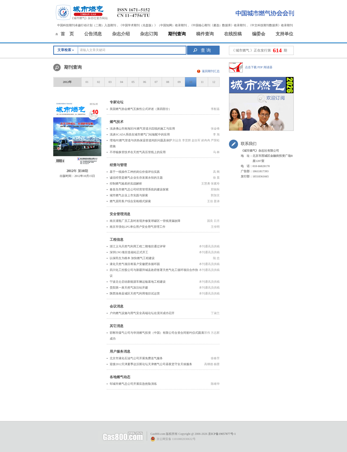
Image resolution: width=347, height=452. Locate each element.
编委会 (258, 33)
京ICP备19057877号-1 (222, 434)
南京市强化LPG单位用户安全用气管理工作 (137, 226)
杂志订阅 (149, 33)
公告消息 (93, 33)
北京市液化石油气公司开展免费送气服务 (136, 358)
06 (144, 82)
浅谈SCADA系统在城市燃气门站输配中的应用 (140, 134)
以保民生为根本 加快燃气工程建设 (132, 258)
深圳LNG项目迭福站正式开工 (129, 252)
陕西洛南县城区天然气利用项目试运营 (135, 293)
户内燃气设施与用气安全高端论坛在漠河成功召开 (142, 313)
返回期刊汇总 (211, 71)
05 (133, 82)
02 (98, 82)
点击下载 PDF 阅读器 (258, 67)
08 (167, 82)
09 (179, 82)
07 (156, 82)
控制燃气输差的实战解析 (126, 183)
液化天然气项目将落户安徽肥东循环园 (135, 264)
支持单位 (284, 33)
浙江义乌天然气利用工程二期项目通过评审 (138, 246)
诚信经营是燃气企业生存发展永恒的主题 (136, 177)
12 (213, 82)
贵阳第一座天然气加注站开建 (129, 287)
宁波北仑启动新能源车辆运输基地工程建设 (138, 281)
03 (109, 82)
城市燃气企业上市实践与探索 (129, 195)
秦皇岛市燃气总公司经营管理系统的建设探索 (139, 189)
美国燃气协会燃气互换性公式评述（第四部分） (141, 109)
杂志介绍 (121, 33)
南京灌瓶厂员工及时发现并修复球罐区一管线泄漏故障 (145, 221)
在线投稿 (233, 33)
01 (87, 82)
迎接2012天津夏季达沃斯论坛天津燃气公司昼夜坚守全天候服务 (151, 364)
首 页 (67, 33)
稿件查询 (205, 33)
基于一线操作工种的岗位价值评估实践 (135, 171)
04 (121, 82)
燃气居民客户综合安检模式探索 (130, 201)
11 (202, 82)
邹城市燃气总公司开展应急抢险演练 (133, 384)
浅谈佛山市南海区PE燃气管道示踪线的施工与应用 (142, 128)
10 (190, 82)
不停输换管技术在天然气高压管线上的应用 (138, 152)
